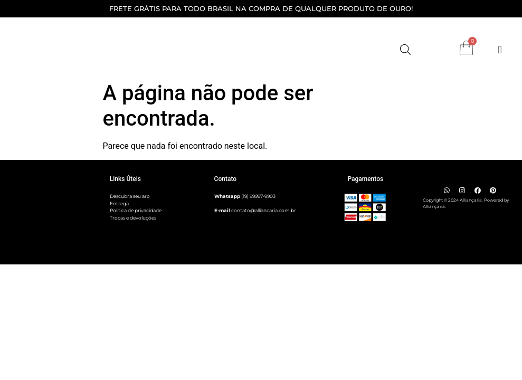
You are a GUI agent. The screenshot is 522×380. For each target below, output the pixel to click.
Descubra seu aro (130, 196)
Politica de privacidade (136, 210)
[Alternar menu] (500, 49)
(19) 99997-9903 (258, 196)
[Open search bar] (405, 49)
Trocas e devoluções (133, 218)
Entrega (119, 203)
